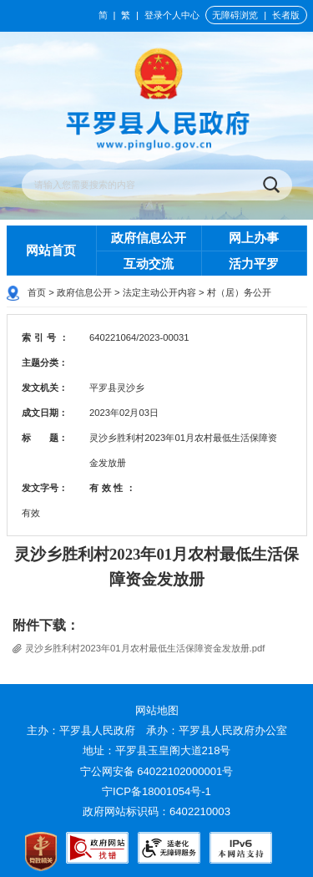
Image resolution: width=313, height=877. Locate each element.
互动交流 (149, 263)
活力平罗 (254, 263)
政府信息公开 (148, 238)
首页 (37, 292)
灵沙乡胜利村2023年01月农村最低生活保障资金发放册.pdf (145, 648)
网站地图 (157, 710)
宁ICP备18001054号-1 (158, 791)
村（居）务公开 (239, 292)
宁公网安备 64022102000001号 (157, 771)
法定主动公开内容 (159, 292)
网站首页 (51, 250)
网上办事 (254, 238)
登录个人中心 (171, 15)
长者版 (286, 15)
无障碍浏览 (235, 15)
